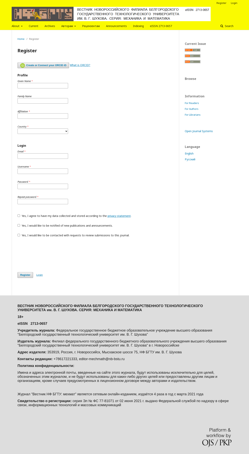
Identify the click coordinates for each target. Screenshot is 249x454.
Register (221, 3)
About (16, 26)
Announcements (116, 26)
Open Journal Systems (199, 131)
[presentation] (47, 254)
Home (21, 39)
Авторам (67, 26)
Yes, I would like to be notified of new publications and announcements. (65, 225)
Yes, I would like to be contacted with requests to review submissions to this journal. (73, 235)
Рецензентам (91, 26)
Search (228, 26)
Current (33, 26)
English (189, 153)
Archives (50, 26)
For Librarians (193, 114)
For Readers (192, 103)
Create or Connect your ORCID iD (43, 65)
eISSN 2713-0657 (161, 26)
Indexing (138, 26)
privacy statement (119, 216)
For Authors (191, 109)
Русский (190, 159)
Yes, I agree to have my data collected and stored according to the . (74, 216)
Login (234, 3)
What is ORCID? (80, 65)
